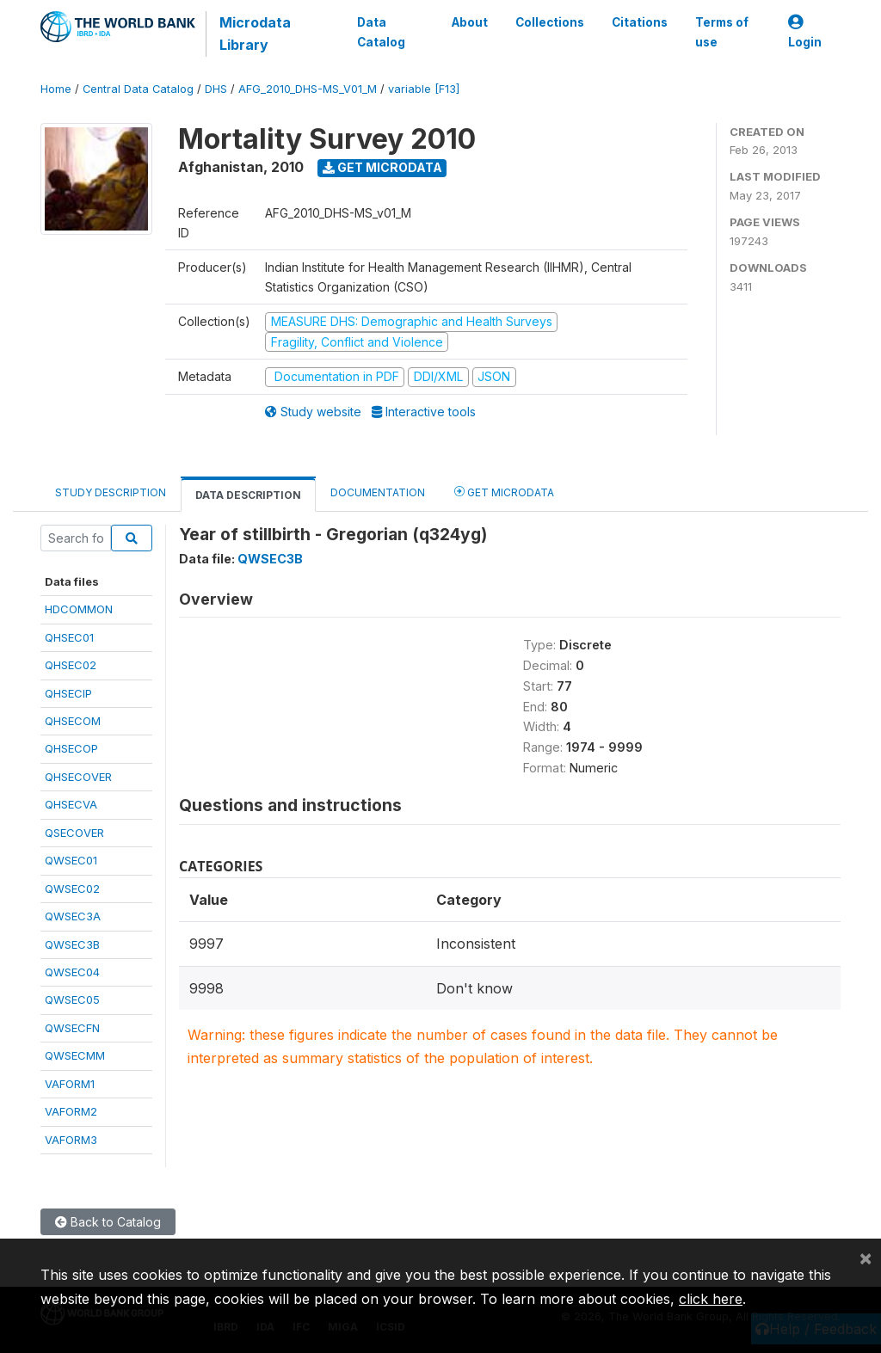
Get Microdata (382, 167)
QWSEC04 (72, 972)
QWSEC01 (71, 860)
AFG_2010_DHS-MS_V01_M (307, 89)
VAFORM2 (71, 1111)
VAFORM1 (70, 1084)
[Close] (865, 1257)
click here (710, 1298)
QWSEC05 (72, 999)
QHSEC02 (70, 665)
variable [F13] (423, 89)
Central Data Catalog (138, 89)
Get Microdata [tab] (504, 491)
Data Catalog (381, 31)
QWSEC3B (72, 944)
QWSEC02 (72, 888)
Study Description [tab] (110, 492)
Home (55, 89)
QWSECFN (72, 1028)
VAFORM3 (71, 1140)
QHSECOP (71, 748)
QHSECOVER (78, 777)
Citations (640, 22)
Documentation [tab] (377, 492)
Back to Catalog (108, 1222)
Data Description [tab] (248, 495)
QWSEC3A (73, 916)
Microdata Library (255, 33)
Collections (549, 22)
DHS (216, 89)
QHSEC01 (69, 637)
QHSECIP (68, 693)
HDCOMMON (79, 609)
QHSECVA (71, 804)
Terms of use (722, 31)
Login (805, 32)
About (470, 22)
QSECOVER (74, 832)
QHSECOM (73, 721)
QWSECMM (75, 1055)
